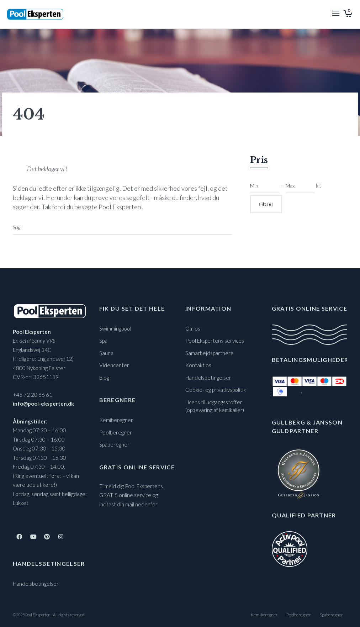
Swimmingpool (115, 328)
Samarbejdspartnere (209, 353)
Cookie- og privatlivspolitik (215, 389)
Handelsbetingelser (36, 583)
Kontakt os (198, 365)
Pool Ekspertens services (214, 340)
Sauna (106, 353)
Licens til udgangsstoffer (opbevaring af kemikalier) (214, 406)
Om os (192, 328)
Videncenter (114, 365)
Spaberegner (114, 444)
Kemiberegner (116, 420)
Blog (104, 377)
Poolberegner (115, 432)
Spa (103, 340)
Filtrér (266, 204)
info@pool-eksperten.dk (43, 403)
